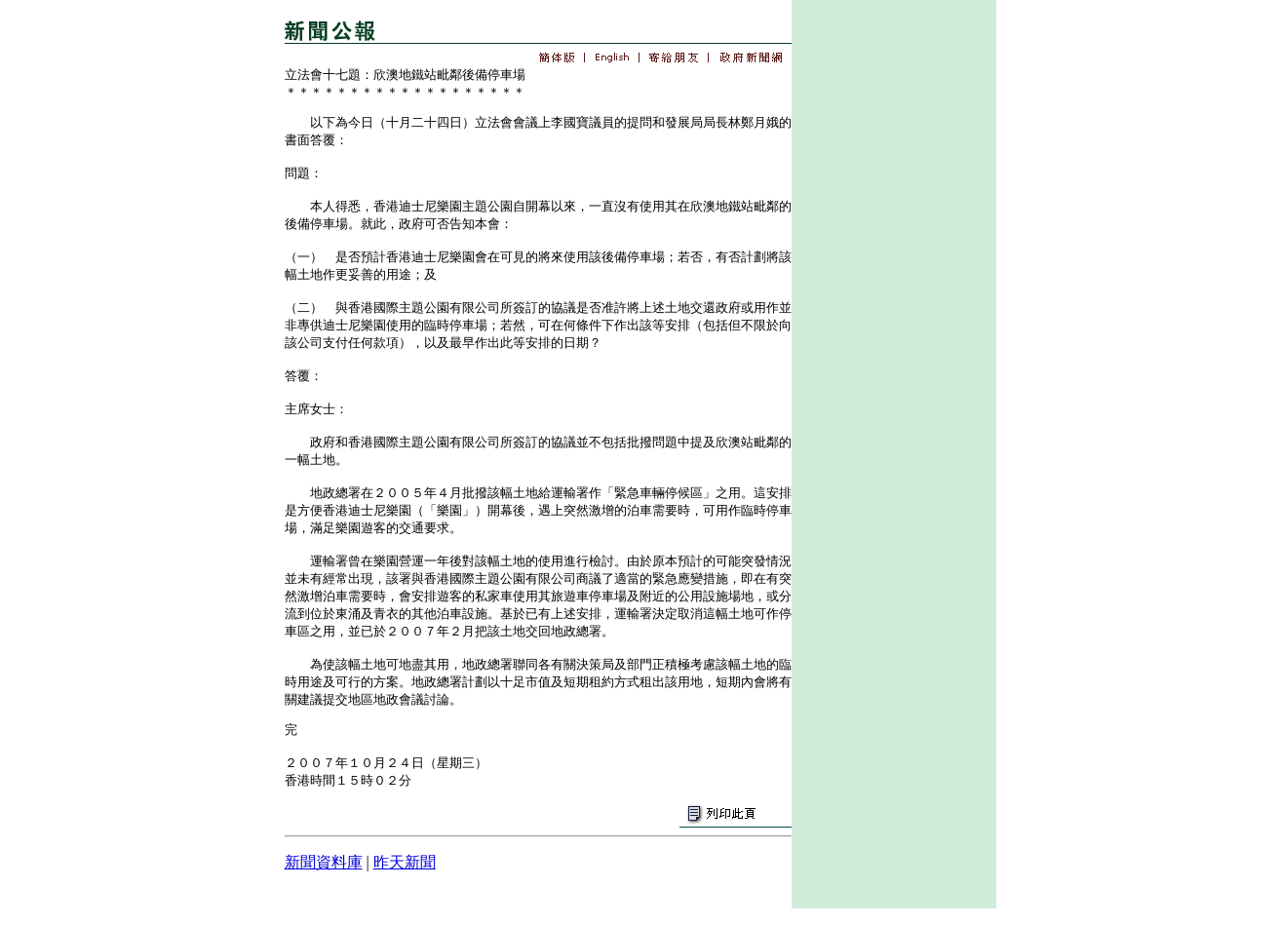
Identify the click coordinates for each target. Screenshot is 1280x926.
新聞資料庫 (324, 862)
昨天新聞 (404, 862)
